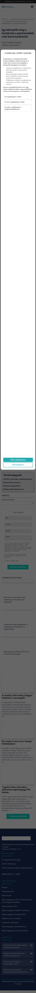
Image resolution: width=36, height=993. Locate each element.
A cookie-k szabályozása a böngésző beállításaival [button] (13, 108)
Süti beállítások (18, 464)
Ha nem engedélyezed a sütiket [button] (14, 101)
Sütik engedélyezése (18, 459)
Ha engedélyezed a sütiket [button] (13, 96)
